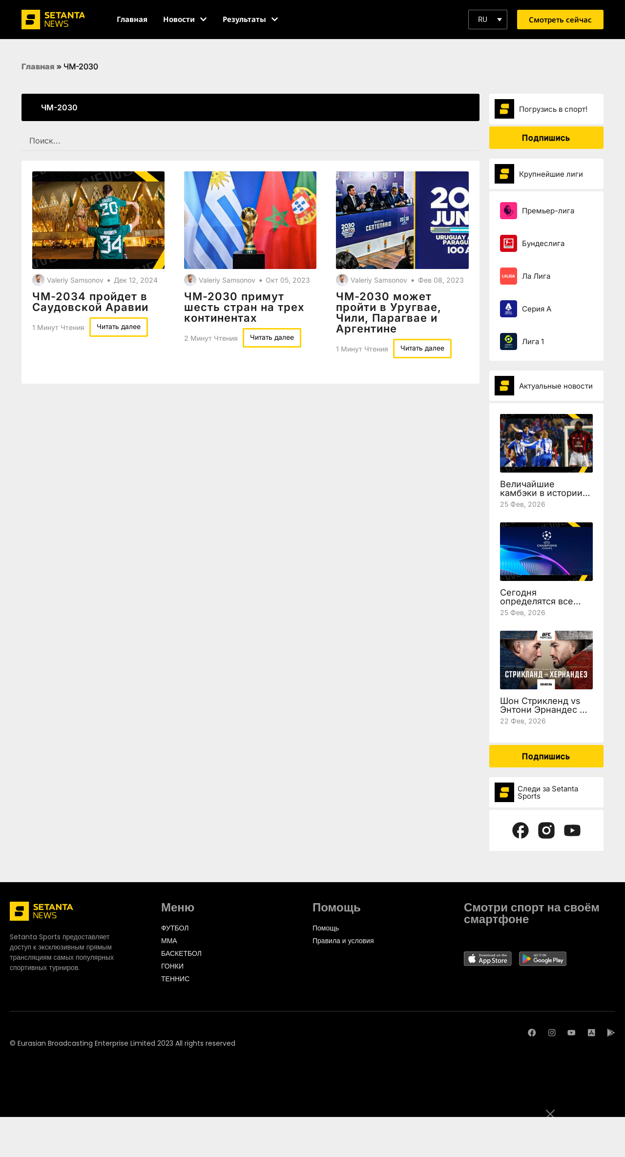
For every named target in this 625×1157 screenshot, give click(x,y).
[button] (487, 19)
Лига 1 (533, 341)
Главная (38, 66)
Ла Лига (536, 276)
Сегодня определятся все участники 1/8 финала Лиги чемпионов (546, 605)
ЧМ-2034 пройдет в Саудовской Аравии (90, 301)
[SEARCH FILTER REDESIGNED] (250, 141)
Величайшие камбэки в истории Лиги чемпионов (541, 493)
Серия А (536, 308)
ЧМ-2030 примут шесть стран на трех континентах (244, 307)
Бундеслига (543, 243)
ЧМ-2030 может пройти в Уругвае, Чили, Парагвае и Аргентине (388, 312)
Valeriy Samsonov (75, 280)
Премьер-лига (548, 210)
